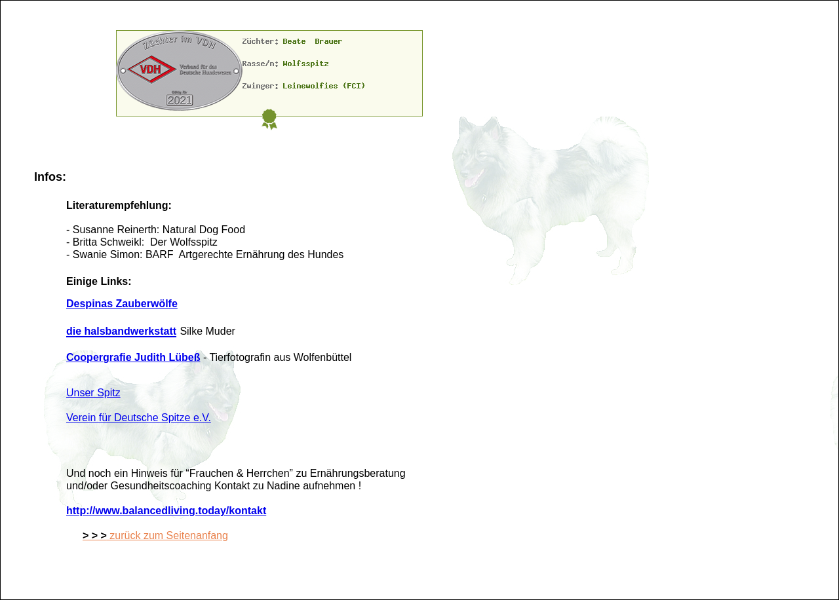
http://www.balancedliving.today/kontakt (166, 510)
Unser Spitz (93, 392)
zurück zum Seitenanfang (155, 535)
